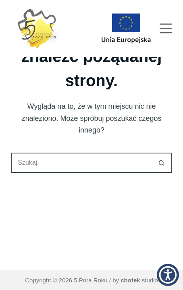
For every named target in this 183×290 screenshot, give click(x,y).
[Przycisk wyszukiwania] (162, 163)
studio (139, 280)
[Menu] (166, 28)
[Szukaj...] (81, 163)
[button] (168, 275)
